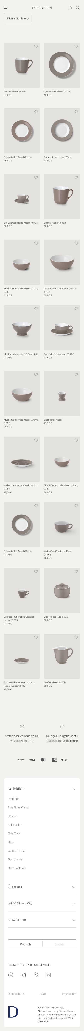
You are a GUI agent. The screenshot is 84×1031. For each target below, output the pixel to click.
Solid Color (15, 824)
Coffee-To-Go (16, 850)
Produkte (13, 798)
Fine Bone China (18, 807)
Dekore (12, 816)
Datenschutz (16, 993)
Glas (11, 842)
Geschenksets (17, 868)
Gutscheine (15, 859)
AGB (43, 993)
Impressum (69, 993)
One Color (14, 833)
